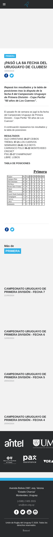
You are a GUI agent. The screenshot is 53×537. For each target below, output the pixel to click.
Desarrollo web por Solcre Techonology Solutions (26, 530)
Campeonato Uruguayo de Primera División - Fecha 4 (25, 418)
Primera (10, 56)
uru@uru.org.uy (26, 505)
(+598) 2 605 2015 (26, 501)
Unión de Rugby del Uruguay (26, 4)
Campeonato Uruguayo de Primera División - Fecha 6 (25, 333)
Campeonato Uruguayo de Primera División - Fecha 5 (25, 375)
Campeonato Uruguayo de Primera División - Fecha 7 (25, 290)
